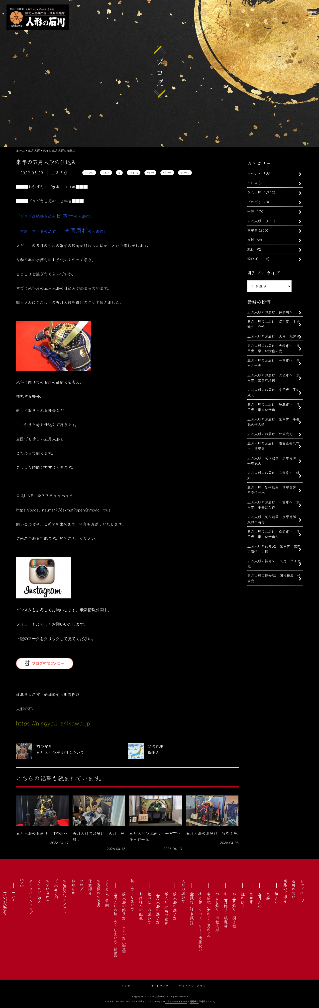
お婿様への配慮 (141, 906)
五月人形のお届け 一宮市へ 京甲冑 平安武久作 (273, 504)
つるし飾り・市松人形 (217, 912)
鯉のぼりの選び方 (149, 908)
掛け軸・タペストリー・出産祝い (200, 922)
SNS (22, 883)
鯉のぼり (254, 258)
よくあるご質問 (107, 893)
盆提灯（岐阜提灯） (192, 910)
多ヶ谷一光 (133, 172)
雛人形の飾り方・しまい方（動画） (124, 924)
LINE (14, 896)
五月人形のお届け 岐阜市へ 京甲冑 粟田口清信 (273, 407)
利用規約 (194, 1001)
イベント (254, 173)
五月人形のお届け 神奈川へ (270, 311)
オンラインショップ (31, 897)
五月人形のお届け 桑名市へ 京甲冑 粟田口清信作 (273, 534)
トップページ (302, 891)
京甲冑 (252, 230)
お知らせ (73, 887)
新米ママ (150, 172)
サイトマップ (159, 986)
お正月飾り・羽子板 (234, 910)
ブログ (252, 201)
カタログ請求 (39, 891)
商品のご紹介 (285, 891)
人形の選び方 (183, 891)
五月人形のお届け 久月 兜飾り (273, 336)
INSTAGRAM (5, 904)
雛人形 (277, 898)
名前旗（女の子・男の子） (209, 916)
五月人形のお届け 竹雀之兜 (270, 433)
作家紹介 (90, 887)
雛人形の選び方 (175, 906)
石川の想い (294, 889)
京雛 (250, 239)
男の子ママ (167, 172)
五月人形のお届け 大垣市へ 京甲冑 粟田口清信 (273, 377)
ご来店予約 (56, 889)
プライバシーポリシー (194, 986)
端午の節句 (185, 172)
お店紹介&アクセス (65, 896)
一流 (250, 211)
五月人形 (106, 172)
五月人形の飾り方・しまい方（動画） (115, 926)
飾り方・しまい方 (132, 895)
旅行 (250, 249)
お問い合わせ (48, 891)
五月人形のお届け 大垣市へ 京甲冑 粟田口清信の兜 (273, 348)
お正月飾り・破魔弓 (226, 910)
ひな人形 (254, 192)
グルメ (252, 182)
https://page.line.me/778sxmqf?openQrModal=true (63, 510)
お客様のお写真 (99, 893)
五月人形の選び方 (158, 908)
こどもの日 (89, 172)
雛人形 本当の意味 (166, 908)
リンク (125, 986)
